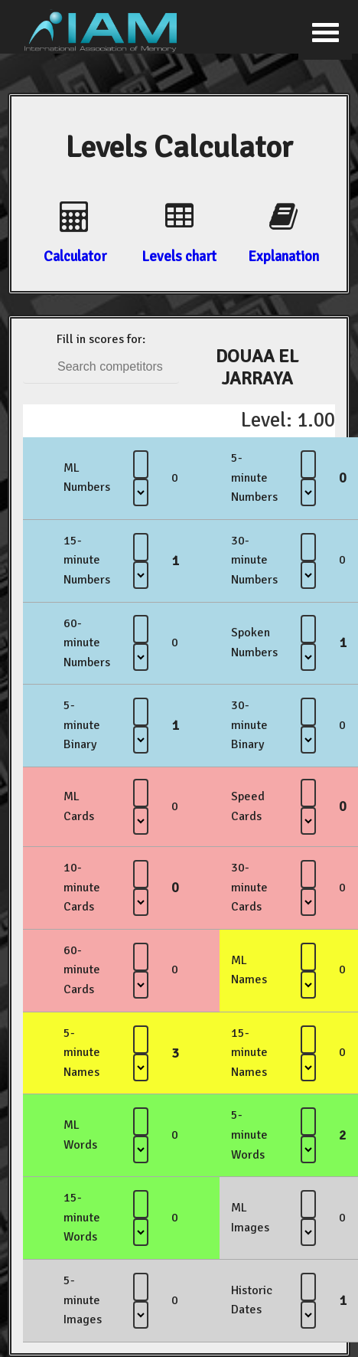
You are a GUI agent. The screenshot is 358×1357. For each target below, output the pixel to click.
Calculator (75, 256)
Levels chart (179, 256)
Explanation (283, 256)
